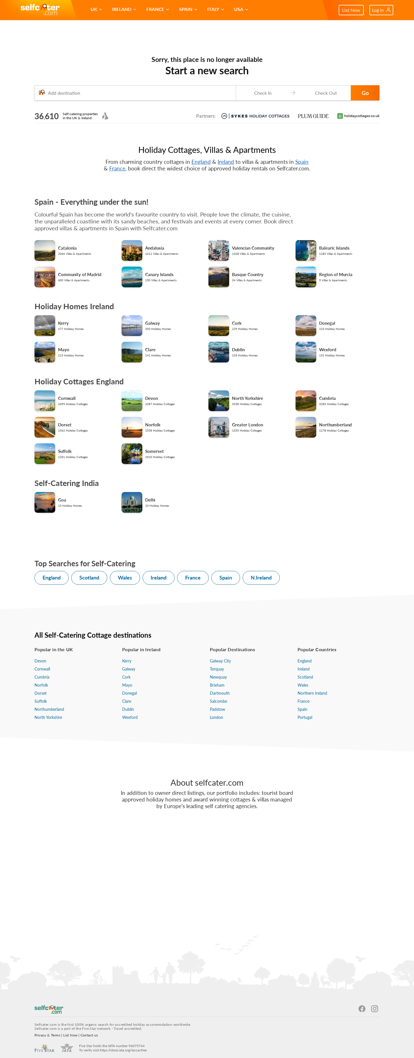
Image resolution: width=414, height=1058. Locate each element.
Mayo (127, 685)
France (117, 168)
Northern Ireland (312, 693)
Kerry (126, 660)
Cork (126, 677)
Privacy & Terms (47, 1035)
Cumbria (41, 677)
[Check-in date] (262, 92)
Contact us (89, 1035)
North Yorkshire (48, 717)
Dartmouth (220, 693)
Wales (125, 577)
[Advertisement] (207, 886)
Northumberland (49, 709)
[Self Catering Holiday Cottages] (40, 10)
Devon (40, 660)
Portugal (305, 717)
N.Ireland (261, 577)
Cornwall (42, 668)
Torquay (217, 668)
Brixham (217, 685)
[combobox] (135, 92)
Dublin (128, 709)
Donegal (129, 693)
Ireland (226, 161)
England (201, 161)
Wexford (130, 717)
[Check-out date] (325, 92)
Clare (126, 701)
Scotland (89, 577)
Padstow (217, 709)
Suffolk (40, 701)
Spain (301, 161)
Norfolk (41, 685)
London (216, 717)
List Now (351, 10)
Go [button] (365, 93)
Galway (128, 668)
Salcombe (218, 701)
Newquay (218, 677)
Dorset (40, 693)
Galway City (220, 660)
